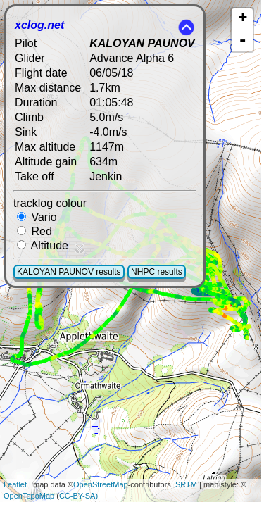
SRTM (186, 484)
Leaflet (15, 484)
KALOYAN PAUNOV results (69, 272)
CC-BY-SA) (78, 496)
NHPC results (156, 272)
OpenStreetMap (100, 484)
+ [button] (242, 19)
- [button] (243, 40)
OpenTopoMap (29, 496)
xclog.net (39, 25)
